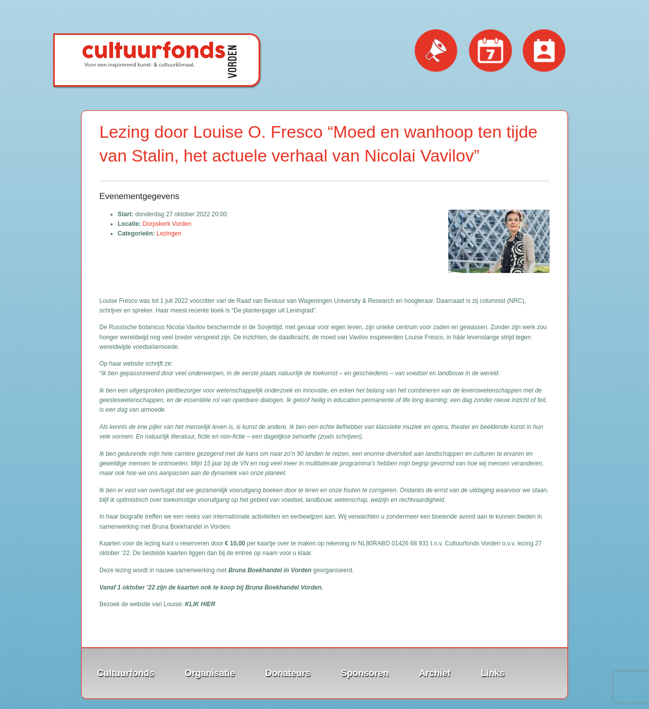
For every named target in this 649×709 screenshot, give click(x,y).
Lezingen (169, 233)
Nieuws (436, 51)
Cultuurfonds (125, 673)
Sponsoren (364, 673)
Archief (434, 673)
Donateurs (287, 673)
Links (492, 673)
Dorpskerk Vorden (166, 223)
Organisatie (210, 673)
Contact (544, 51)
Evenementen (490, 51)
